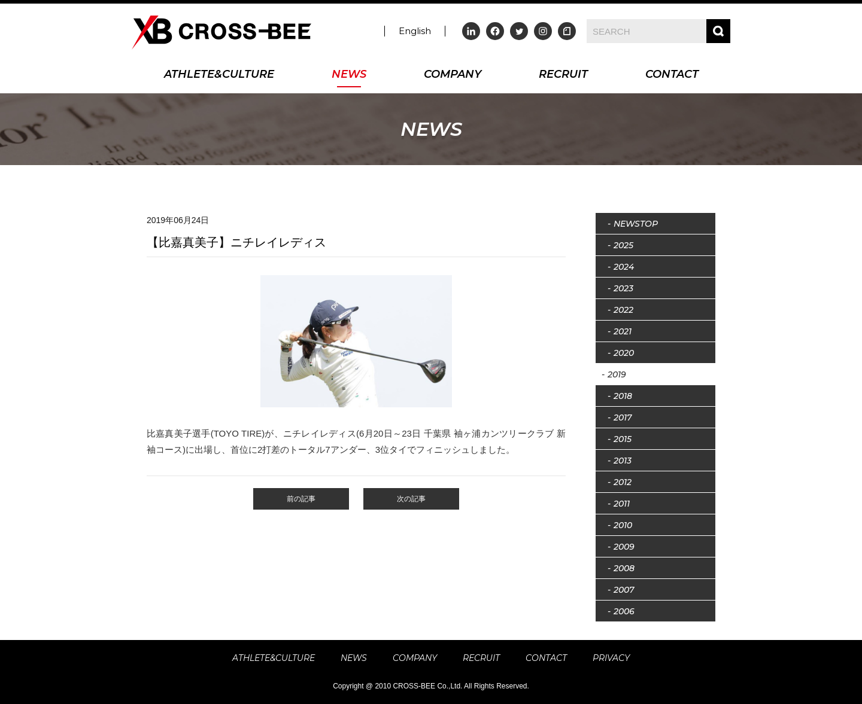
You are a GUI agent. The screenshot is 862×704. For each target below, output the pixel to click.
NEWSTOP (636, 223)
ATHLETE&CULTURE (219, 75)
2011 (622, 503)
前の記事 (301, 499)
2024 (624, 266)
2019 (617, 374)
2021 (623, 331)
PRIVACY (611, 658)
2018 (623, 396)
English (415, 30)
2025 (623, 245)
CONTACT (672, 75)
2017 (623, 417)
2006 (624, 611)
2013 (623, 460)
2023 (623, 288)
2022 (623, 309)
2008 (624, 568)
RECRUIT (563, 75)
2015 (623, 439)
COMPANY (452, 75)
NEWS (349, 75)
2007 (624, 589)
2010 (623, 525)
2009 (624, 546)
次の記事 (411, 499)
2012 (623, 482)
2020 (624, 353)
